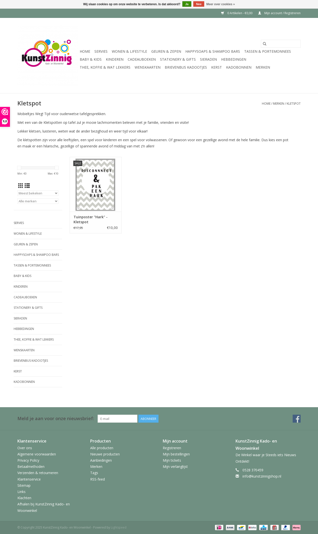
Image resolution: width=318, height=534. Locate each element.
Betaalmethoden (30, 466)
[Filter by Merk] (37, 201)
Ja (186, 4)
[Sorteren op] (37, 193)
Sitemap (24, 485)
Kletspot (294, 103)
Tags (94, 472)
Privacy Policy (28, 460)
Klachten (24, 497)
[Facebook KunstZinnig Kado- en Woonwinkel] (297, 419)
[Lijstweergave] (27, 185)
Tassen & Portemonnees (267, 51)
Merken (263, 67)
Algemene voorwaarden (36, 454)
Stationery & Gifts (178, 59)
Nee (198, 4)
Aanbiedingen (101, 460)
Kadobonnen (238, 67)
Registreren (172, 447)
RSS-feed (97, 479)
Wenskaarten (147, 67)
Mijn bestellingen (176, 454)
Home (85, 51)
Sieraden (208, 59)
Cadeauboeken (142, 59)
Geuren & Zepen (166, 51)
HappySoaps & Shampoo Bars (212, 51)
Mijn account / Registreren (279, 13)
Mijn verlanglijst (175, 466)
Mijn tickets (172, 460)
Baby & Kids (91, 59)
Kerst (216, 67)
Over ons (24, 447)
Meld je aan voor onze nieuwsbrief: (55, 418)
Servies (101, 51)
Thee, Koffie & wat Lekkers (105, 67)
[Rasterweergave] (20, 185)
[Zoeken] (281, 44)
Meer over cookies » (220, 4)
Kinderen (114, 59)
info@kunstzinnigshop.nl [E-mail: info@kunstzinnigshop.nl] (261, 476)
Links (21, 491)
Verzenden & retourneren (37, 472)
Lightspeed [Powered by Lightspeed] (118, 527)
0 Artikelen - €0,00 (237, 13)
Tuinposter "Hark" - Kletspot (91, 219)
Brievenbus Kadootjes (186, 67)
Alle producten (101, 447)
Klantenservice (29, 479)
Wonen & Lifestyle (129, 51)
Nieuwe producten (105, 454)
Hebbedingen (233, 59)
